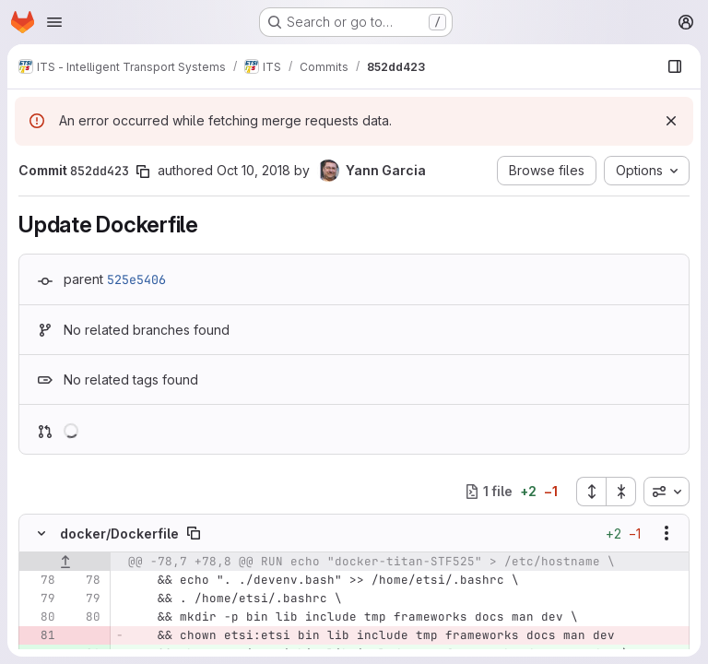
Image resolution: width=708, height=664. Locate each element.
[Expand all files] (591, 491)
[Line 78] (39, 580)
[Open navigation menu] (54, 22)
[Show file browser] (675, 66)
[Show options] (666, 533)
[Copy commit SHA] (143, 171)
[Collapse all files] (621, 491)
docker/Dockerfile (119, 533)
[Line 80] (39, 617)
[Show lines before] (65, 561)
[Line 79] (39, 598)
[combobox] (666, 491)
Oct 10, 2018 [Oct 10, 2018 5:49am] (253, 170)
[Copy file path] (194, 533)
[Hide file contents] (41, 533)
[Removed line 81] (39, 635)
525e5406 (136, 279)
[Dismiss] (671, 121)
